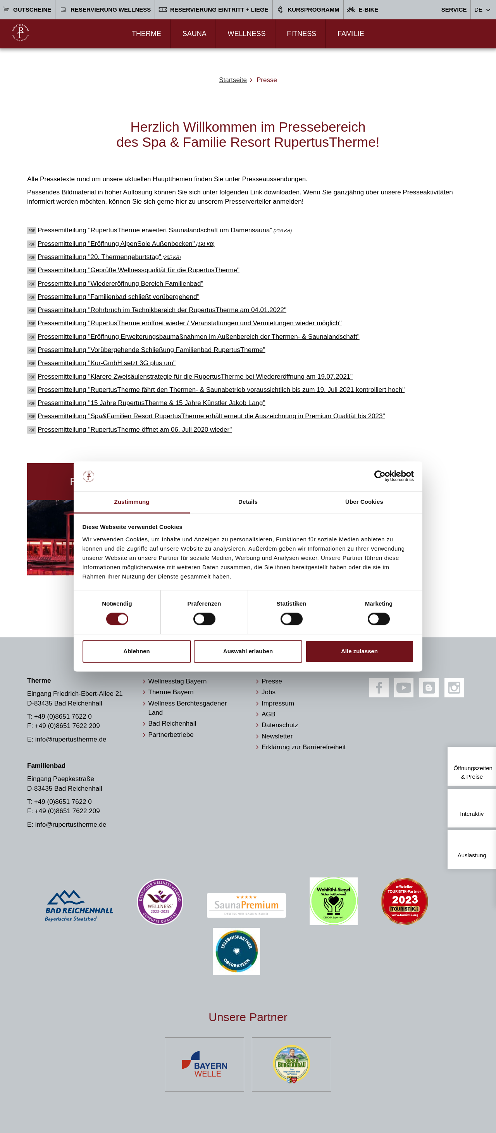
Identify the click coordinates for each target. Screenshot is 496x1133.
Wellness (246, 34)
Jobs (269, 692)
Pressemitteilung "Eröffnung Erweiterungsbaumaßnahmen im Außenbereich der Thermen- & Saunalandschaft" (199, 336)
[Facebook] (379, 687)
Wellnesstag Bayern (177, 681)
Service (454, 9)
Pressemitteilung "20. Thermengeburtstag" (109, 257)
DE (478, 9)
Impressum (278, 703)
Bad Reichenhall (172, 723)
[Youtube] (403, 687)
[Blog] (429, 687)
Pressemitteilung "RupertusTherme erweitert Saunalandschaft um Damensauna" (165, 230)
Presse (272, 681)
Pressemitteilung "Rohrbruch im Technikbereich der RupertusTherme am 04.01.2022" (162, 310)
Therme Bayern (171, 692)
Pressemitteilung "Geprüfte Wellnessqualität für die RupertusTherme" (138, 270)
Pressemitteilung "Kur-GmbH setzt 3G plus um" (107, 363)
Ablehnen (136, 651)
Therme (146, 34)
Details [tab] (248, 501)
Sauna (195, 34)
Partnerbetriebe (171, 734)
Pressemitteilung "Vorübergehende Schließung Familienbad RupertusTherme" (151, 350)
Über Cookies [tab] (364, 501)
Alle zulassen (359, 651)
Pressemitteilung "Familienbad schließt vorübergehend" (118, 296)
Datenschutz (280, 725)
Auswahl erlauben (248, 651)
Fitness (301, 34)
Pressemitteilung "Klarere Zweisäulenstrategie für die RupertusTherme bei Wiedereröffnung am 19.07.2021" (195, 376)
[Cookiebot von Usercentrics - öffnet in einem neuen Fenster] (380, 476)
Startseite (233, 80)
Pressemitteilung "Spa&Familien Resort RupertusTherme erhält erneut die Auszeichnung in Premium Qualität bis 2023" (211, 416)
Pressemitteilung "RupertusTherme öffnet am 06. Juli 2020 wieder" (135, 429)
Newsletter (277, 736)
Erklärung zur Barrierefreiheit (304, 747)
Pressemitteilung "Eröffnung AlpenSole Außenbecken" (126, 243)
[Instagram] (454, 687)
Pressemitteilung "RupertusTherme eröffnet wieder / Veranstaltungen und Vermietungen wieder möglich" (190, 323)
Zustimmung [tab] (132, 501)
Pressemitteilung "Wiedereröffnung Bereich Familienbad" (120, 283)
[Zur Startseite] (20, 32)
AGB (269, 714)
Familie (351, 34)
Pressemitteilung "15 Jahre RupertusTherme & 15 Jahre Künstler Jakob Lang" (151, 403)
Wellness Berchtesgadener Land (187, 708)
